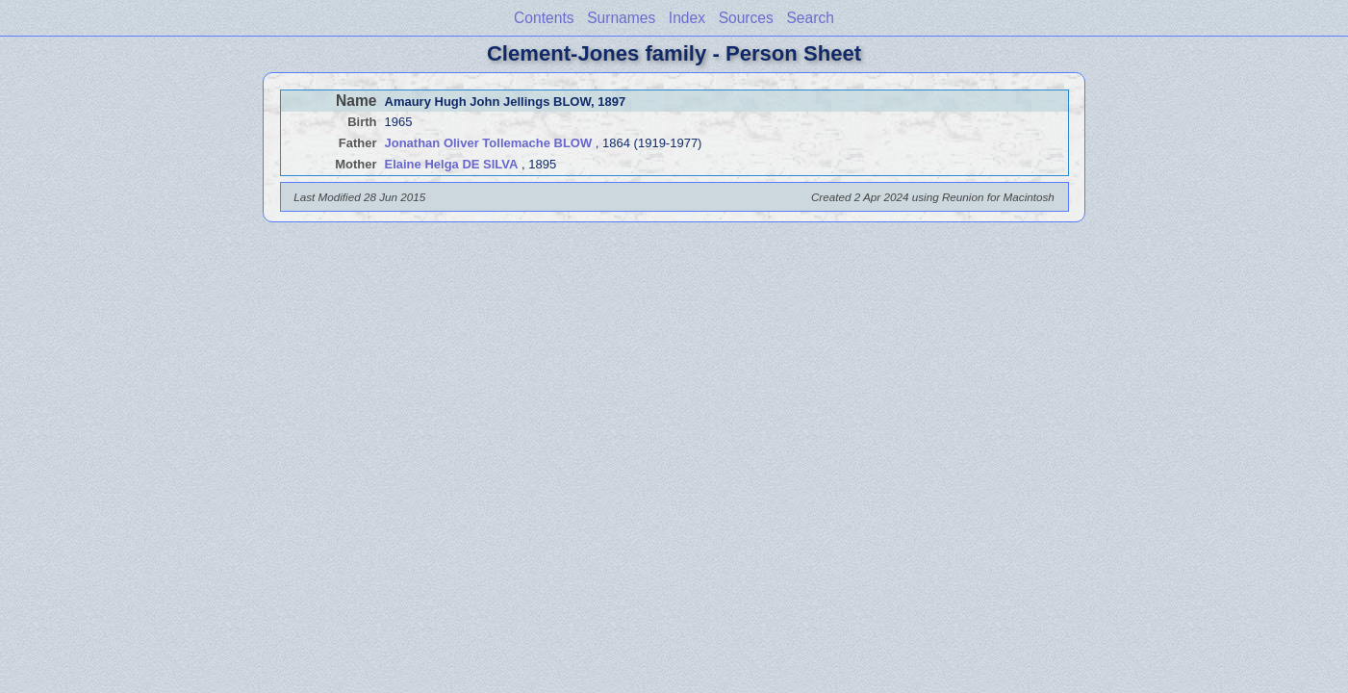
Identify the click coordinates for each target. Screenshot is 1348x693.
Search (809, 18)
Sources (746, 18)
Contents (543, 18)
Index (687, 18)
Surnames (621, 18)
